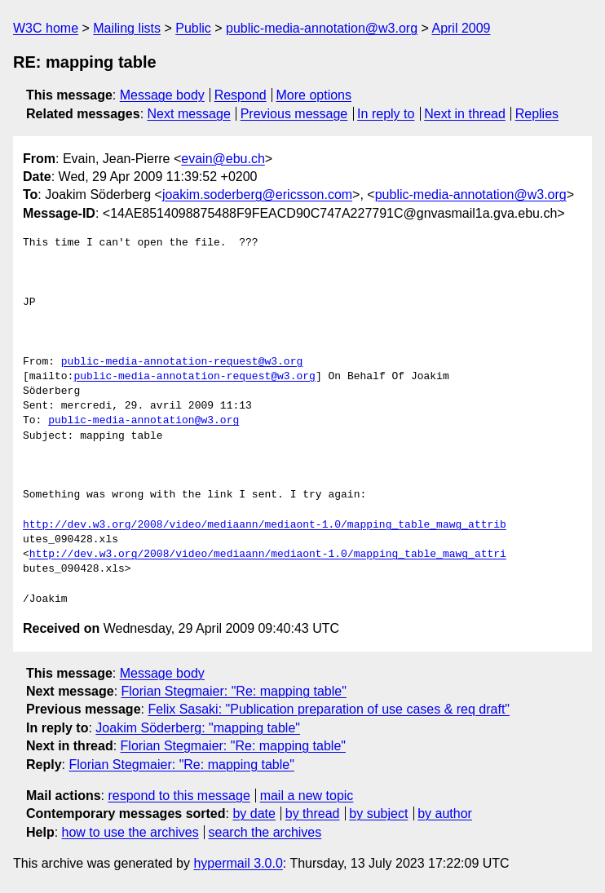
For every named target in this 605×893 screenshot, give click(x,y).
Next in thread (465, 114)
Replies (537, 114)
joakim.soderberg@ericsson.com (257, 194)
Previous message (294, 114)
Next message (189, 114)
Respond (240, 95)
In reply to (385, 114)
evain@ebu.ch (223, 159)
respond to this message (179, 795)
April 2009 (460, 28)
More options (314, 95)
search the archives (265, 832)
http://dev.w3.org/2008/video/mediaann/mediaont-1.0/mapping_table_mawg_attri (267, 554)
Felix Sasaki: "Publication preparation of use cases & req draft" (329, 709)
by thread (312, 813)
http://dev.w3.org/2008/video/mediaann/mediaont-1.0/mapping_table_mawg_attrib (264, 525)
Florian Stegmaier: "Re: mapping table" (234, 691)
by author (444, 813)
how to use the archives (130, 832)
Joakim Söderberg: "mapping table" (197, 728)
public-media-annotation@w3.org (321, 28)
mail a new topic (307, 795)
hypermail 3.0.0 (237, 863)
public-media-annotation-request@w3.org (181, 362)
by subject (378, 813)
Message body (162, 95)
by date (253, 813)
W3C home (45, 28)
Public (193, 28)
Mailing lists (127, 28)
